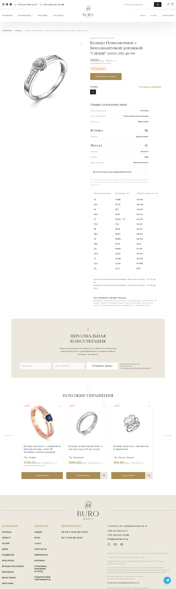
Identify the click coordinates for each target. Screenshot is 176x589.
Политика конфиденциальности (123, 583)
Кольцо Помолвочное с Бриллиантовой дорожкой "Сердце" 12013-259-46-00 (56, 30)
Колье (5, 543)
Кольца (18, 30)
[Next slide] (167, 436)
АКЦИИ (38, 532)
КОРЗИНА (39, 560)
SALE (142, 15)
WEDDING (43, 15)
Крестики (7, 583)
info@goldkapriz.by (117, 539)
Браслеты (8, 560)
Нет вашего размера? (150, 87)
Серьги (6, 537)
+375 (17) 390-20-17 (25, 4)
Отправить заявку (102, 366)
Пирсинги (8, 572)
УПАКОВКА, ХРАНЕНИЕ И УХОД (40, 569)
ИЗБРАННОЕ (41, 555)
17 (93, 92)
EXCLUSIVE (58, 15)
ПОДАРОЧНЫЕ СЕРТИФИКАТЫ (42, 578)
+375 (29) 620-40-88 (52, 4)
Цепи (5, 549)
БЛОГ (37, 537)
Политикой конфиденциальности (136, 368)
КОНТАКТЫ (168, 15)
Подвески (8, 555)
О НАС (153, 15)
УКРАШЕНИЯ (25, 15)
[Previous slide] (8, 436)
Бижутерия (9, 577)
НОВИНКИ (7, 15)
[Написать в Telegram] (167, 580)
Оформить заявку (106, 76)
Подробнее (42, 475)
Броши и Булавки (13, 566)
